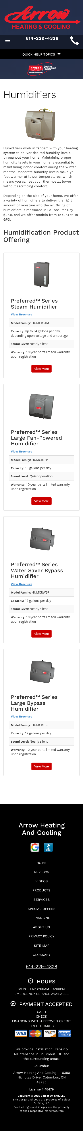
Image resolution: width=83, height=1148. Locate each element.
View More (41, 369)
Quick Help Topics (41, 54)
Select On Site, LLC (53, 1095)
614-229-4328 (41, 966)
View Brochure (21, 314)
